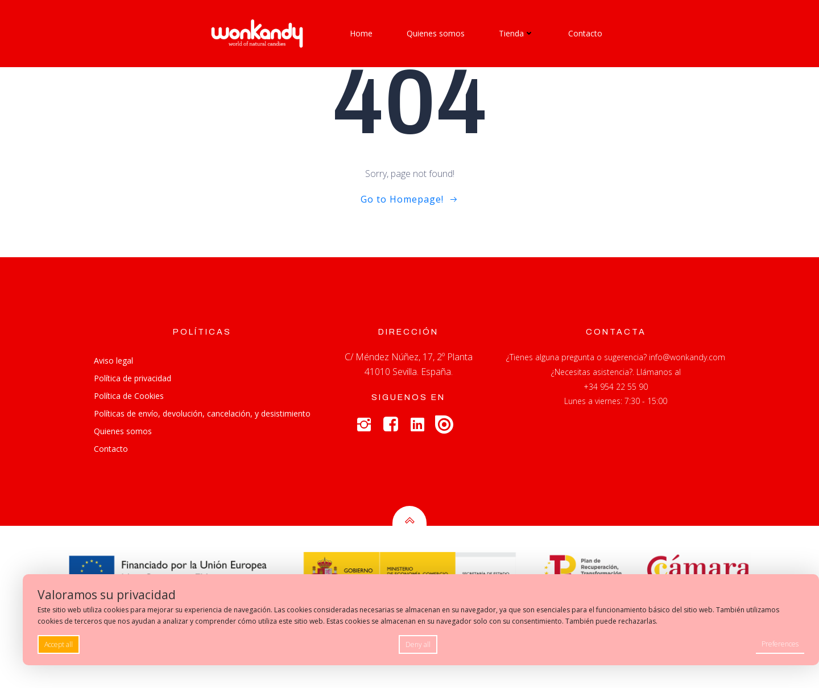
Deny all (418, 644)
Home (361, 33)
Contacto (585, 33)
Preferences (780, 644)
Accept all (58, 644)
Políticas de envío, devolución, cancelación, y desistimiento (202, 414)
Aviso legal (113, 361)
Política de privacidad (132, 378)
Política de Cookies (129, 396)
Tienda (516, 33)
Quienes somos (436, 33)
